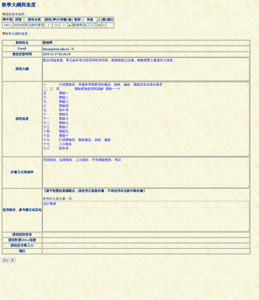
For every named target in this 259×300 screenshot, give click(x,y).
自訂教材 (149, 247)
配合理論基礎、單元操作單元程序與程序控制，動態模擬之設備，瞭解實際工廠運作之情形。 (149, 72)
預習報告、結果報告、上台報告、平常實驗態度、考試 (149, 196)
